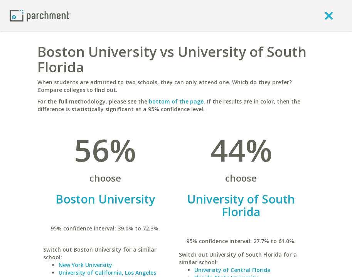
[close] (329, 15)
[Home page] (40, 15)
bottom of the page (176, 101)
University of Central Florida (232, 270)
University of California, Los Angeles (107, 272)
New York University (85, 265)
